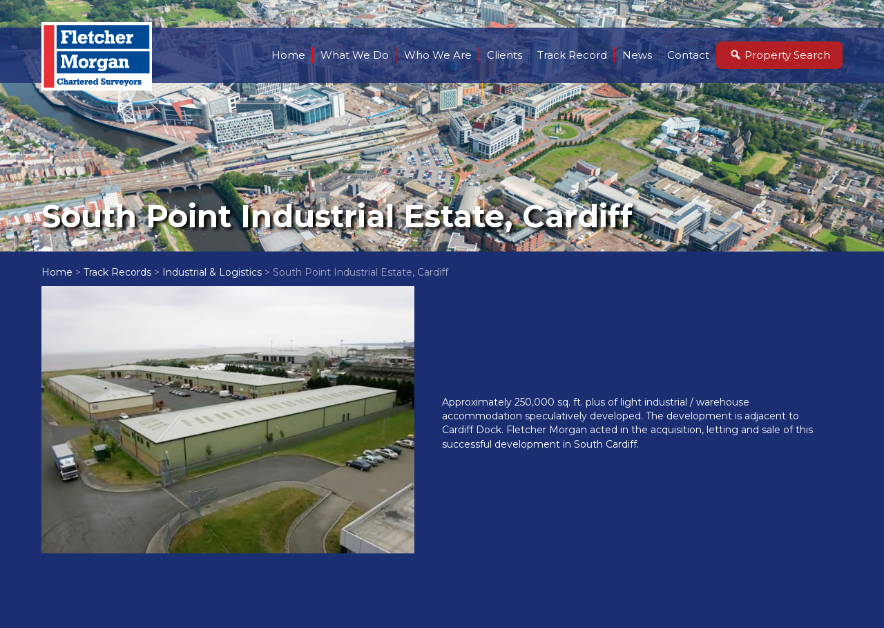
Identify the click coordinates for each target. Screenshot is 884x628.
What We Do (354, 54)
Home (288, 54)
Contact (688, 54)
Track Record (572, 54)
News (637, 54)
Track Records (117, 272)
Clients (504, 54)
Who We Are (438, 54)
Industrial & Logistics (212, 272)
